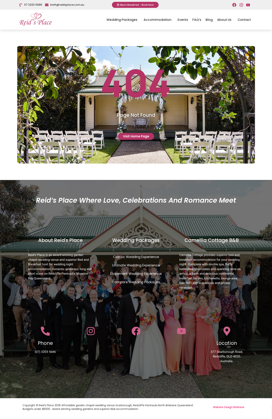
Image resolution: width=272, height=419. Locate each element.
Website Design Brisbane (228, 407)
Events (183, 20)
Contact (244, 20)
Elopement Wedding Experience (136, 273)
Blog (209, 20)
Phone (45, 343)
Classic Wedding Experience (136, 257)
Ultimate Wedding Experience (136, 265)
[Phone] (45, 331)
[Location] (226, 331)
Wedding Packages (122, 20)
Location (227, 343)
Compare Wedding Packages (136, 282)
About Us (225, 20)
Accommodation (158, 20)
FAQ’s (196, 20)
